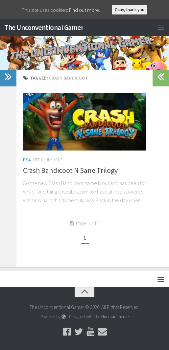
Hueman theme (115, 316)
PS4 (27, 160)
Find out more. (84, 10)
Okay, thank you (129, 9)
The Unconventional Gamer (43, 27)
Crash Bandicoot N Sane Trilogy (70, 170)
